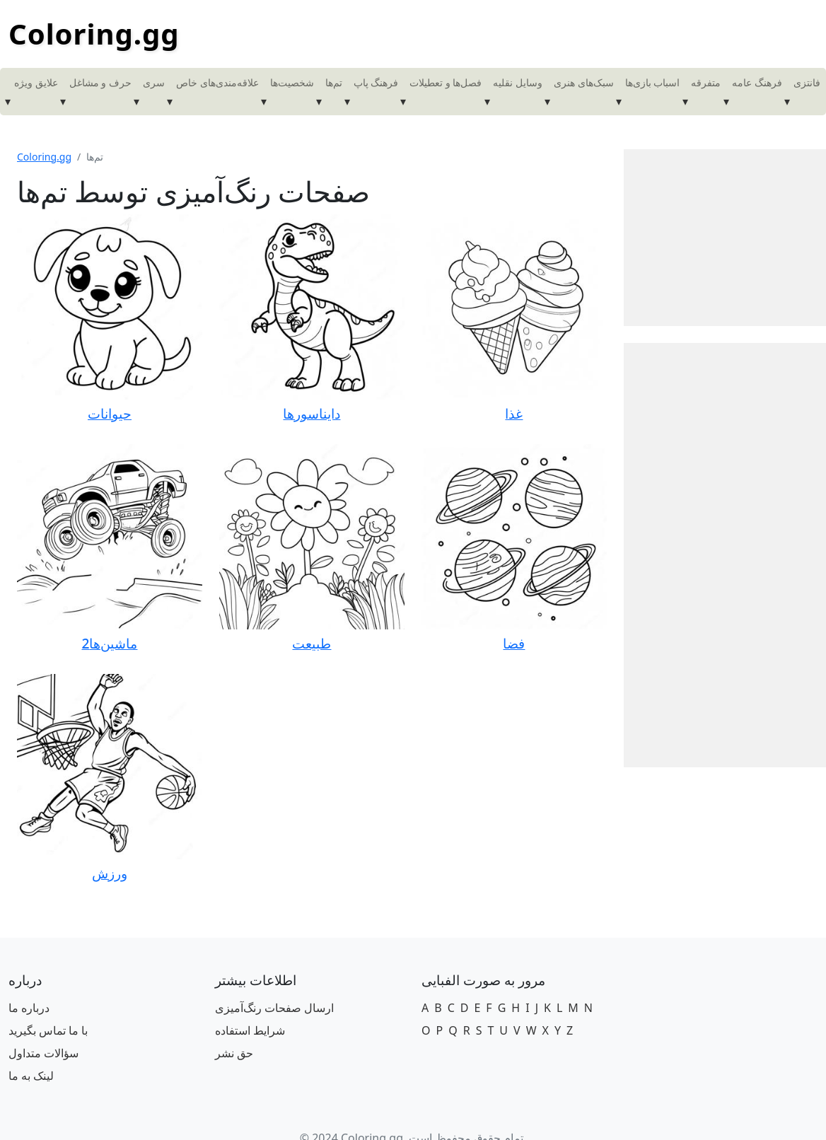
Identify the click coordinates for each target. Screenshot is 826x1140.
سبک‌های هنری (584, 82)
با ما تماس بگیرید (48, 1030)
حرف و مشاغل (100, 82)
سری (154, 82)
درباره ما (29, 1008)
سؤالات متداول (43, 1053)
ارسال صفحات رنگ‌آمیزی (274, 1008)
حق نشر (234, 1053)
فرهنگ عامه (757, 82)
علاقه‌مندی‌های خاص (217, 82)
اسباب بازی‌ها (652, 82)
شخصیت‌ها (292, 82)
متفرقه (706, 82)
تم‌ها (333, 82)
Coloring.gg (94, 33)
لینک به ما (31, 1075)
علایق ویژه (36, 82)
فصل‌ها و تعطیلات (445, 82)
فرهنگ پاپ (376, 82)
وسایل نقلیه (517, 82)
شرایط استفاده (250, 1030)
